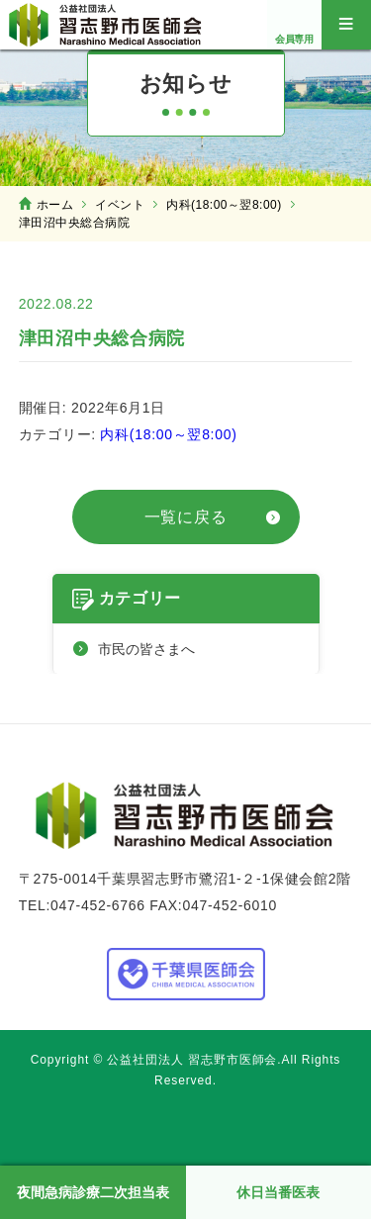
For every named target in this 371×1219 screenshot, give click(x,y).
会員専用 (294, 39)
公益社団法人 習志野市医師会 (106, 25)
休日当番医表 (278, 1192)
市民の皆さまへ (146, 649)
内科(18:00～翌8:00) (168, 434)
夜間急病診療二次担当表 (93, 1192)
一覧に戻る (186, 517)
